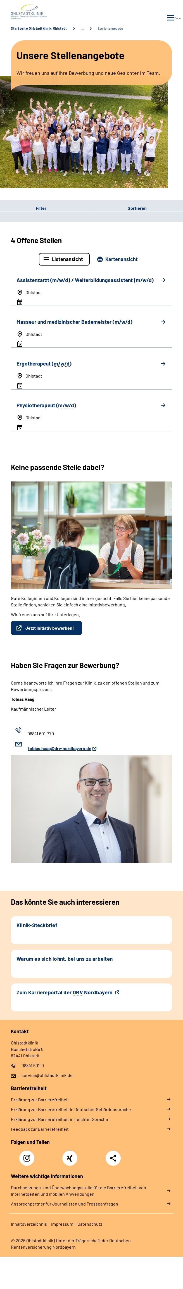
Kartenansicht (121, 259)
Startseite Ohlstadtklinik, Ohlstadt (39, 28)
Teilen (113, 1158)
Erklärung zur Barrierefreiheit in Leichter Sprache (59, 1119)
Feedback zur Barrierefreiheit (40, 1129)
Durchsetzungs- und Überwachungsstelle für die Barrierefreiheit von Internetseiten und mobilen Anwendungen (78, 1191)
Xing (70, 1155)
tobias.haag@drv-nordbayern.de (59, 748)
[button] (46, 207)
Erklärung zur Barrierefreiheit (40, 1099)
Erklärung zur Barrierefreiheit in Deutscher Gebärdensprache (71, 1109)
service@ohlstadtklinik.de (47, 1075)
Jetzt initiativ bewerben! (49, 627)
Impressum (62, 1224)
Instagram (28, 1155)
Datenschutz (89, 1224)
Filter (23, 208)
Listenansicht (67, 259)
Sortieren (137, 208)
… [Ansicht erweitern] (82, 28)
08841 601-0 (33, 1065)
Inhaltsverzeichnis (29, 1224)
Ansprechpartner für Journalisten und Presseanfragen (64, 1203)
